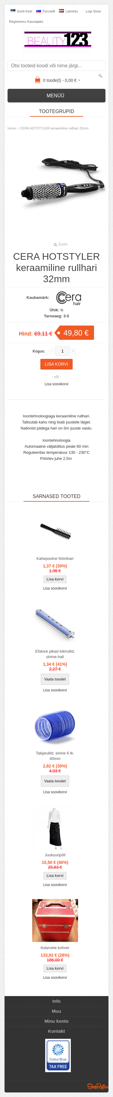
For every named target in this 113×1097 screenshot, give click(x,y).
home (12, 128)
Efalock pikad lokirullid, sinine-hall (55, 654)
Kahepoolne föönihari (55, 558)
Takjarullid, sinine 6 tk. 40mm (55, 756)
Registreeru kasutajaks (26, 21)
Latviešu (68, 11)
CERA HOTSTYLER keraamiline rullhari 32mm (54, 128)
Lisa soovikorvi (56, 384)
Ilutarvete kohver (54, 947)
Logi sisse (93, 11)
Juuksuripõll (55, 855)
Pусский (45, 11)
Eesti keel (21, 11)
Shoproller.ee (97, 1086)
